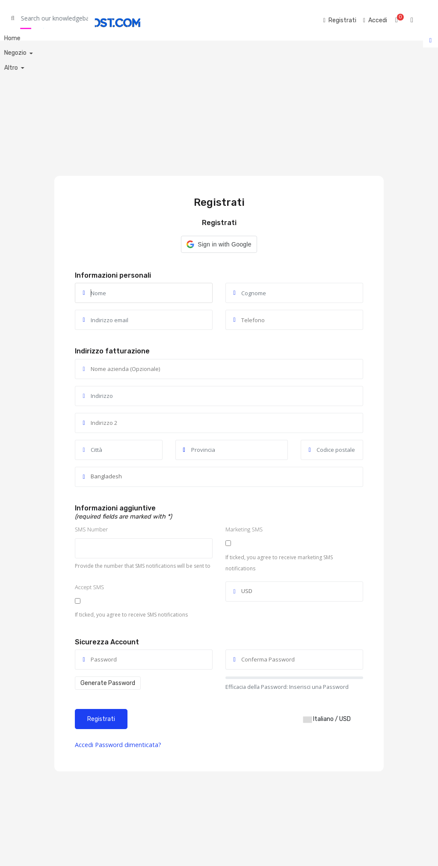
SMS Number (91, 529)
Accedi (85, 745)
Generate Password (107, 683)
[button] (219, 244)
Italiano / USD (327, 719)
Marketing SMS (244, 529)
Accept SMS (89, 587)
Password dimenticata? (128, 745)
